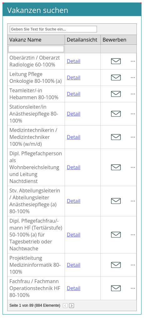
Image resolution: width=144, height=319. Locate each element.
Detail (73, 61)
